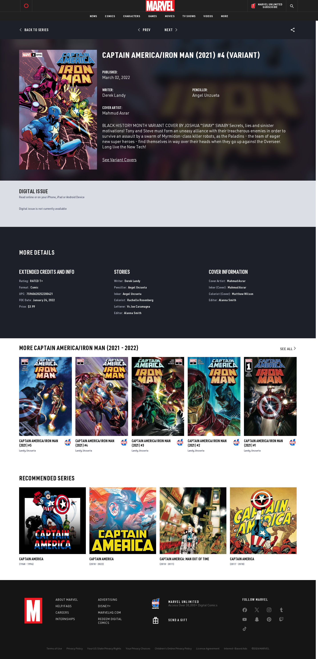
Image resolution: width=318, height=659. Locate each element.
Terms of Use (54, 648)
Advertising (107, 599)
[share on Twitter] (257, 611)
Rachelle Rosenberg (140, 300)
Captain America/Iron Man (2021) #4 (94, 443)
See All (288, 349)
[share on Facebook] (244, 611)
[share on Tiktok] (244, 629)
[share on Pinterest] (269, 620)
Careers (62, 612)
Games (152, 16)
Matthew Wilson (242, 294)
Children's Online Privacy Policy (173, 648)
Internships (65, 619)
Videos (208, 16)
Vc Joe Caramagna (138, 306)
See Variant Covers (119, 159)
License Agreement (207, 648)
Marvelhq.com (109, 612)
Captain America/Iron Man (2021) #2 (207, 443)
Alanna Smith (132, 313)
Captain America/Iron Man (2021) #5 (38, 443)
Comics (110, 16)
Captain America (31, 559)
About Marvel (67, 599)
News (93, 16)
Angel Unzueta (205, 95)
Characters (131, 16)
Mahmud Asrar (115, 112)
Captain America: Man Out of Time (184, 559)
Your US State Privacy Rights (104, 648)
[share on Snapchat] (257, 620)
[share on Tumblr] (281, 611)
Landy (22, 450)
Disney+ (104, 606)
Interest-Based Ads (235, 648)
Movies (170, 16)
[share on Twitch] (281, 620)
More (224, 16)
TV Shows (189, 16)
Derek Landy (114, 95)
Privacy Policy (74, 648)
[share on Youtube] (244, 620)
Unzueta (31, 450)
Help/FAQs (64, 606)
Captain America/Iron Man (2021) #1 (263, 443)
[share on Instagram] (269, 611)
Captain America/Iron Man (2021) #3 (151, 443)
